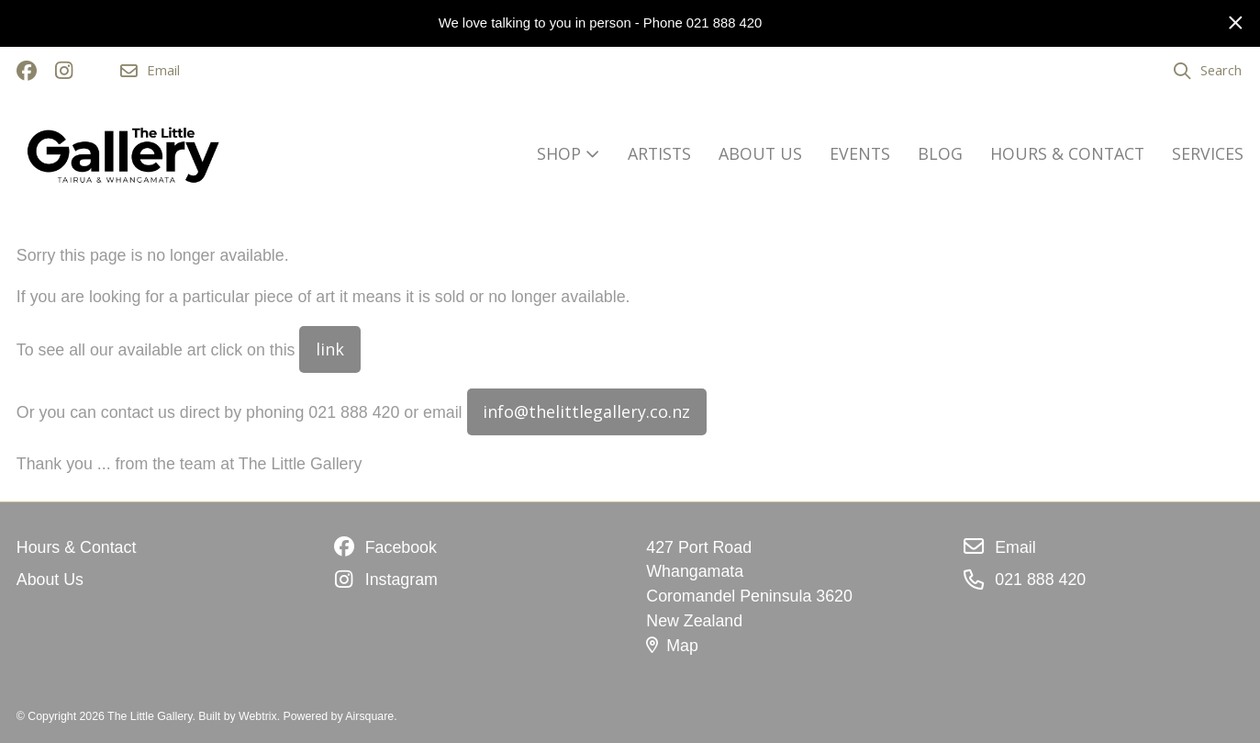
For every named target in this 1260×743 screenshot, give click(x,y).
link (330, 349)
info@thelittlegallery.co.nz (586, 411)
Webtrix (258, 716)
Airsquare (369, 716)
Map (672, 645)
